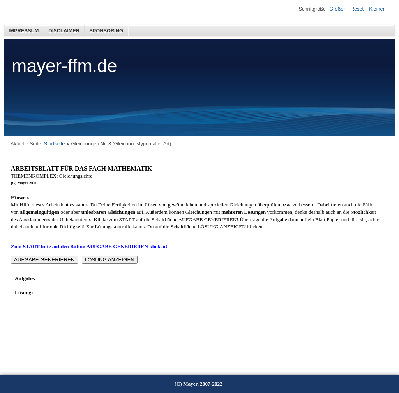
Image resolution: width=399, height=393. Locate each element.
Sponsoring (106, 30)
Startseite (54, 143)
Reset (357, 9)
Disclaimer (64, 30)
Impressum (24, 30)
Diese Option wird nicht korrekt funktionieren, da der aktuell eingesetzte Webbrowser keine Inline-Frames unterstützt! (195, 259)
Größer (337, 9)
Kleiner (377, 9)
